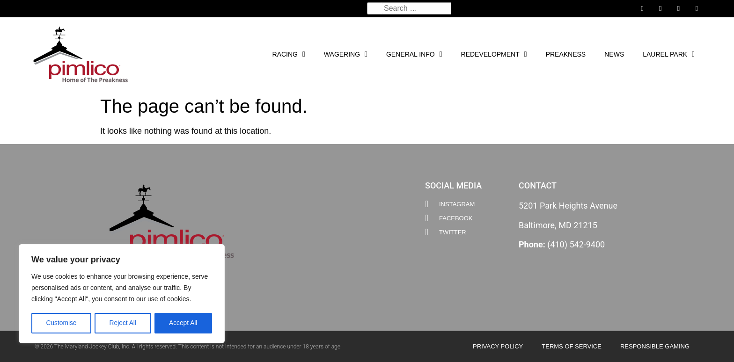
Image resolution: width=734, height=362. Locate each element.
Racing (288, 54)
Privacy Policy (498, 346)
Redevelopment (494, 54)
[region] (122, 294)
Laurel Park (669, 54)
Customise (61, 323)
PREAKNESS (566, 54)
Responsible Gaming (655, 346)
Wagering (345, 54)
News (614, 54)
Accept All (183, 323)
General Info (414, 54)
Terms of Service (572, 346)
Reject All (122, 323)
